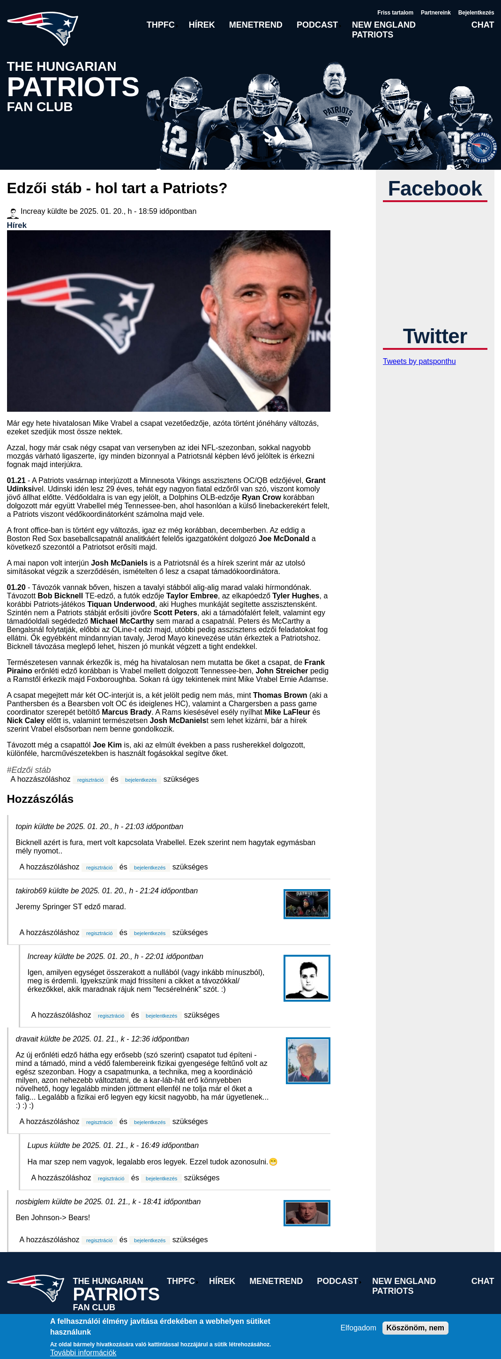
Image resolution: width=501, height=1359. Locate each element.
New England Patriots (384, 29)
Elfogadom (359, 1328)
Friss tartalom (395, 12)
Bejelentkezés (476, 12)
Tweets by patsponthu (419, 361)
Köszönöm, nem (416, 1328)
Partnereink (436, 12)
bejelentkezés (141, 780)
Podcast (317, 25)
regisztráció (90, 780)
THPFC (161, 25)
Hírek (202, 25)
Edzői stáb (31, 770)
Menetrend (256, 25)
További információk (83, 1353)
